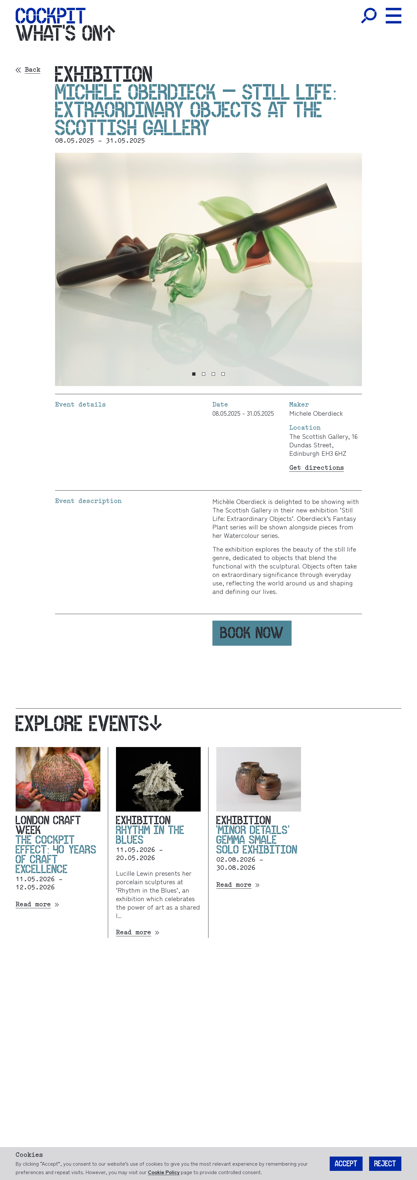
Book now (252, 633)
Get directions (316, 468)
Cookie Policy (164, 1172)
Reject (385, 1164)
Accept (346, 1164)
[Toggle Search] (369, 15)
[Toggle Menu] (393, 15)
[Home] (51, 15)
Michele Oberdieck (316, 413)
